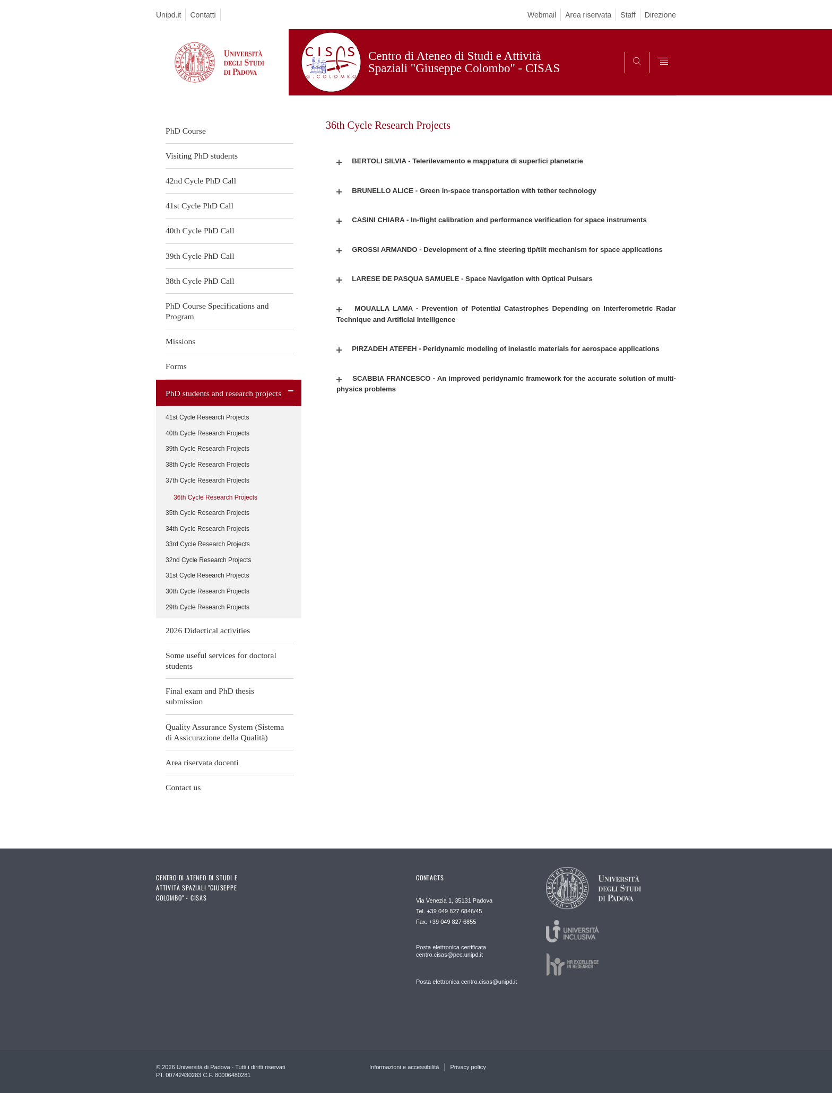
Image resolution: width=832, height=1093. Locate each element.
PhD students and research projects (223, 393)
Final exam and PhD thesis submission (210, 696)
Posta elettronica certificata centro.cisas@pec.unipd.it (451, 951)
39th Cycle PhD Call (200, 255)
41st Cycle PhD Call (199, 205)
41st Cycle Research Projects (207, 417)
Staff (628, 15)
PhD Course (186, 130)
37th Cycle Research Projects (207, 480)
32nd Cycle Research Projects (208, 560)
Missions (180, 341)
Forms (176, 366)
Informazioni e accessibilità (404, 1067)
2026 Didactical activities (208, 630)
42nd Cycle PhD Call (201, 180)
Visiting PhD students (202, 155)
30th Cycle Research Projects (207, 591)
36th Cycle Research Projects (215, 497)
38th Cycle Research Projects (207, 464)
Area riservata (588, 15)
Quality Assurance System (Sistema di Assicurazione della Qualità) (225, 732)
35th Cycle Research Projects (207, 513)
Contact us (183, 787)
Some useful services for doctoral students (221, 660)
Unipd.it (168, 15)
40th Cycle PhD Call (200, 230)
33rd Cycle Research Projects (208, 544)
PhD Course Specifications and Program (217, 311)
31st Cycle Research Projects (207, 575)
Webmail (541, 15)
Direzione (660, 15)
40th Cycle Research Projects (207, 433)
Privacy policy (468, 1067)
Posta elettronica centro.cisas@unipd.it (466, 981)
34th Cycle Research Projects (207, 528)
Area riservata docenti (202, 762)
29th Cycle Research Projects (207, 607)
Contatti (202, 15)
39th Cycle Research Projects (207, 448)
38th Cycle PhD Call (200, 280)
